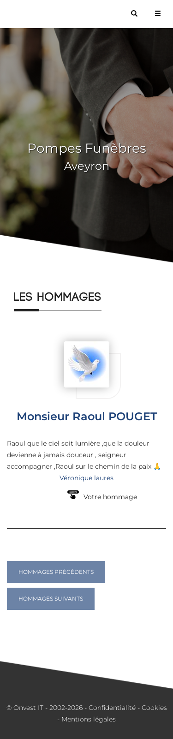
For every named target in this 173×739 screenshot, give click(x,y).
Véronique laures (86, 478)
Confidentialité (112, 707)
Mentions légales (88, 719)
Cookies (154, 707)
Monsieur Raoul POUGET (87, 416)
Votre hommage (110, 497)
